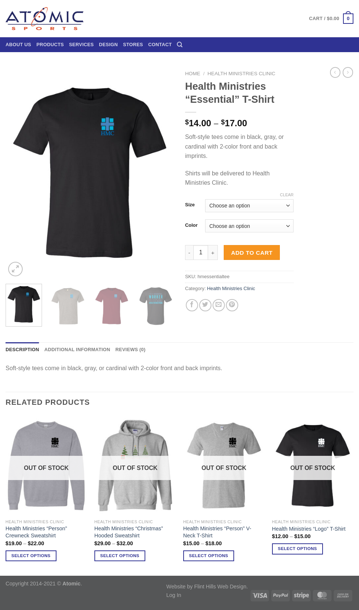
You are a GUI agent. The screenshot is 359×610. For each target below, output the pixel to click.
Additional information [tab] (77, 349)
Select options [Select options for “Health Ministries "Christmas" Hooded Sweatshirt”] (119, 555)
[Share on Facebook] (192, 305)
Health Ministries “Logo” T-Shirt (309, 529)
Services (81, 44)
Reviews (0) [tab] (130, 349)
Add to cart (252, 253)
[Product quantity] (200, 252)
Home (192, 73)
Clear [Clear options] (287, 195)
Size (190, 204)
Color (191, 225)
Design (108, 44)
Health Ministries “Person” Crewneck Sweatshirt (36, 531)
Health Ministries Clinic (241, 73)
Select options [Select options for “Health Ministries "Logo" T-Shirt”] (297, 548)
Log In (173, 595)
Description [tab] (22, 349)
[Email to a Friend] (219, 305)
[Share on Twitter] (205, 305)
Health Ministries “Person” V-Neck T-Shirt (217, 531)
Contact (160, 44)
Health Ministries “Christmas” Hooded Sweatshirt (128, 531)
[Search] (179, 45)
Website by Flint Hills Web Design (206, 587)
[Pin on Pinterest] (232, 305)
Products (50, 44)
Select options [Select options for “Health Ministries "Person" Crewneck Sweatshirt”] (31, 555)
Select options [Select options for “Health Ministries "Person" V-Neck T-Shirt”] (208, 555)
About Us (18, 44)
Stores (133, 44)
